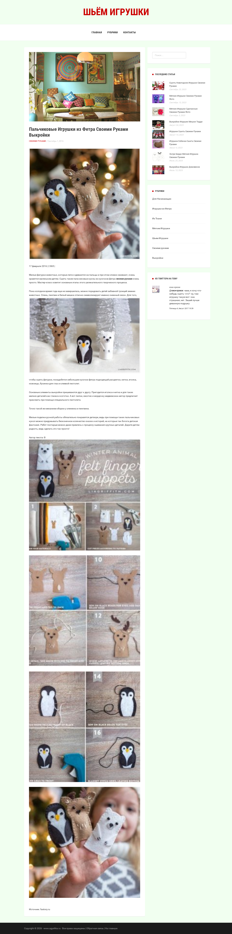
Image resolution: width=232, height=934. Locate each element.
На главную (111, 928)
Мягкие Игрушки (161, 228)
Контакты (129, 32)
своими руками (124, 278)
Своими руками (37, 141)
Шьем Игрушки (160, 238)
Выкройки (157, 258)
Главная (97, 32)
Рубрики (112, 32)
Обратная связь (95, 928)
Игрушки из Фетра (162, 208)
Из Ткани (157, 218)
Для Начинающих (161, 198)
